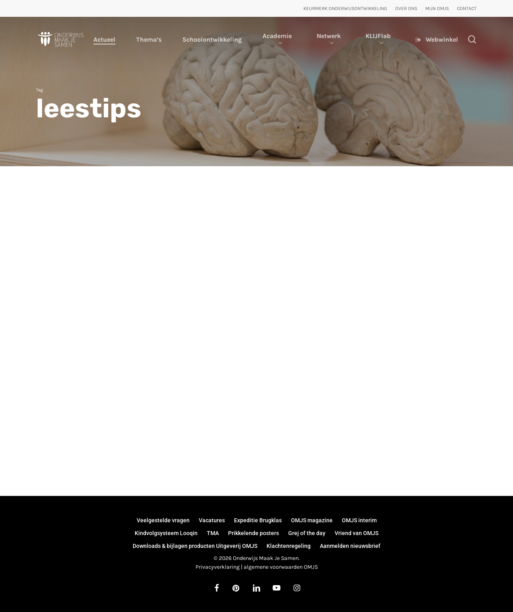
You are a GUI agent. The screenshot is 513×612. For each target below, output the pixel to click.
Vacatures (212, 520)
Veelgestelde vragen (163, 520)
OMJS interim (359, 520)
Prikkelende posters (253, 533)
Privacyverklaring (218, 567)
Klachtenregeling (289, 546)
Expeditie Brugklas (258, 520)
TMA (213, 533)
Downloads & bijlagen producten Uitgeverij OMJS (195, 546)
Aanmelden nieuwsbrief (350, 546)
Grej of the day (306, 533)
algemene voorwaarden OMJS (281, 567)
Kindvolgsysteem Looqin (166, 533)
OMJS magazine (312, 520)
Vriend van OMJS (356, 533)
